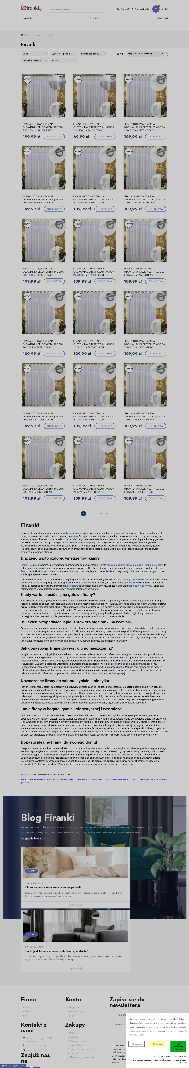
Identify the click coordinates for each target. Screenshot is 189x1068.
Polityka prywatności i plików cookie (170, 1056)
